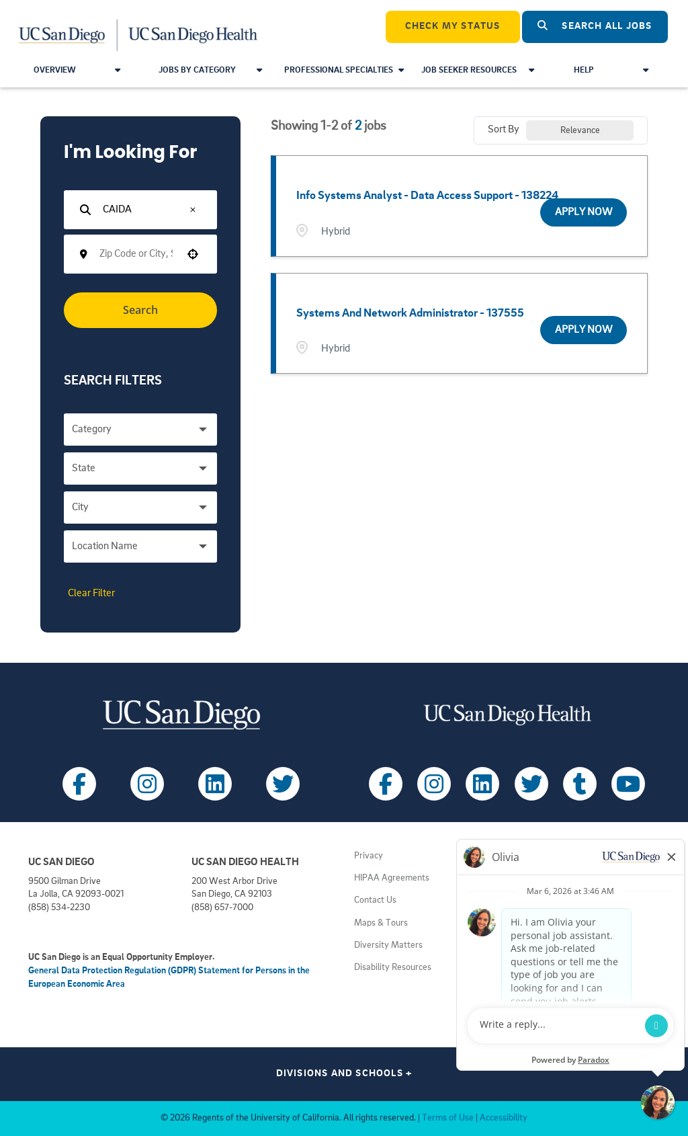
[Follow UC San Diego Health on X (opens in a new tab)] (531, 784)
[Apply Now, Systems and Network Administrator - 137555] (583, 330)
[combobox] (136, 254)
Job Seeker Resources (477, 70)
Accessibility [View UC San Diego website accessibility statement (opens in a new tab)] (503, 1118)
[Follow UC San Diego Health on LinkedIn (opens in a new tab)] (482, 784)
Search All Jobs (595, 26)
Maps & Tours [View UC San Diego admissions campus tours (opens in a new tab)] (381, 923)
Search (140, 309)
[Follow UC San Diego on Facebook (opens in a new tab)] (79, 784)
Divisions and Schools (344, 1074)
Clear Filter (91, 593)
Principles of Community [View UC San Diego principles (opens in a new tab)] (558, 878)
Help (611, 70)
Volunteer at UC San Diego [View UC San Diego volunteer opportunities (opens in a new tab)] (563, 923)
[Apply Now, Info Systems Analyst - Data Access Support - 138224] (583, 212)
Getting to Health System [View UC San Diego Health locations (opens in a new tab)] (561, 967)
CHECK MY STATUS (453, 27)
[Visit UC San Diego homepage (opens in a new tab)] (181, 715)
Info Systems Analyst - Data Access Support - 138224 (427, 196)
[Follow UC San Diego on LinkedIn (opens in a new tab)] (215, 784)
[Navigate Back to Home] (138, 27)
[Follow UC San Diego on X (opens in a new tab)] (283, 784)
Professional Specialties (344, 70)
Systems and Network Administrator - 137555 (410, 313)
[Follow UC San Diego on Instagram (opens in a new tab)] (147, 784)
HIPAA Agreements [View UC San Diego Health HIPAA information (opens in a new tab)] (391, 878)
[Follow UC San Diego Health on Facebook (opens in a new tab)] (385, 784)
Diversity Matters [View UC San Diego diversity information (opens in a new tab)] (388, 945)
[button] (192, 209)
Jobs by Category (210, 70)
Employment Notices (552, 856)
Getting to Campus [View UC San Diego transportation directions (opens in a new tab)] (548, 945)
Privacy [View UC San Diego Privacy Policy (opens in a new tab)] (368, 856)
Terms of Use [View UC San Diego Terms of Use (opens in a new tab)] (448, 1118)
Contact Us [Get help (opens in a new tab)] (375, 900)
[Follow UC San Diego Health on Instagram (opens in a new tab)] (434, 784)
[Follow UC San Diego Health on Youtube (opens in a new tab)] (628, 784)
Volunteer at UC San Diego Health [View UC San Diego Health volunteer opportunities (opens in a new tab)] (577, 900)
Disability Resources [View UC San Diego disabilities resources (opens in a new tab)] (392, 967)
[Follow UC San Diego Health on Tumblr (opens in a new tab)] (580, 784)
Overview (77, 70)
